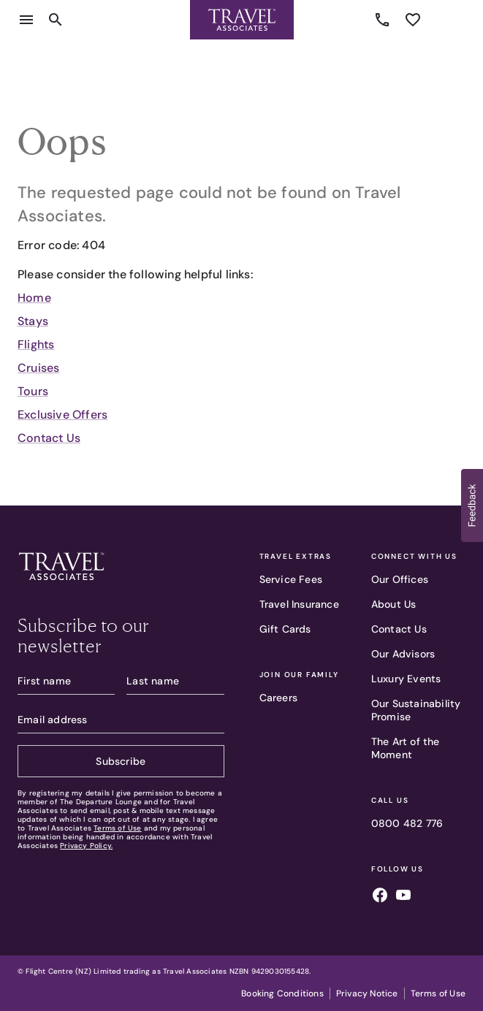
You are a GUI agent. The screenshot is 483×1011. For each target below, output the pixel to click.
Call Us (390, 800)
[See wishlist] (412, 19)
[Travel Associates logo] (61, 583)
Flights (36, 344)
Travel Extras (295, 556)
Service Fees (290, 579)
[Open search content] (55, 19)
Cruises (38, 367)
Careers (278, 697)
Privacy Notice (367, 993)
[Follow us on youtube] (403, 897)
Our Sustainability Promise (416, 710)
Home (34, 297)
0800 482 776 (407, 823)
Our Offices (399, 579)
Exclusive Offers (62, 414)
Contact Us (49, 438)
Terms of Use (117, 828)
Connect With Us (414, 556)
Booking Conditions (282, 993)
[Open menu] (26, 19)
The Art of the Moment (405, 748)
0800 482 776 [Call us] (384, 19)
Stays (33, 321)
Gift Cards (285, 629)
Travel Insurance (299, 604)
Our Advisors (403, 653)
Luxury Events (406, 678)
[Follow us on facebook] (380, 897)
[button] (472, 505)
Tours (33, 391)
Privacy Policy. (86, 845)
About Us (394, 604)
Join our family (299, 675)
